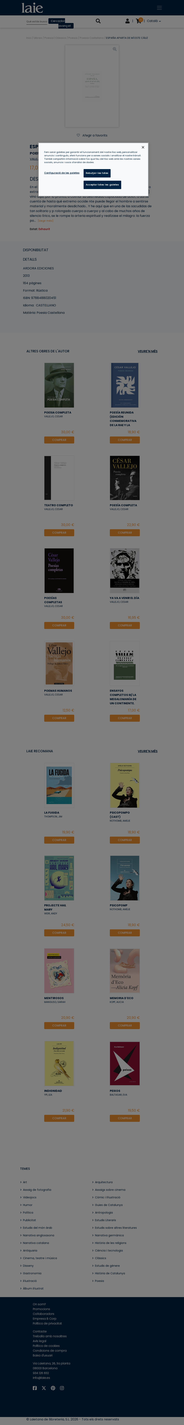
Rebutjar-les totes (97, 173)
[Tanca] (143, 147)
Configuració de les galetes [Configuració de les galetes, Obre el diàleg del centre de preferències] (61, 172)
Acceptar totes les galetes (102, 184)
